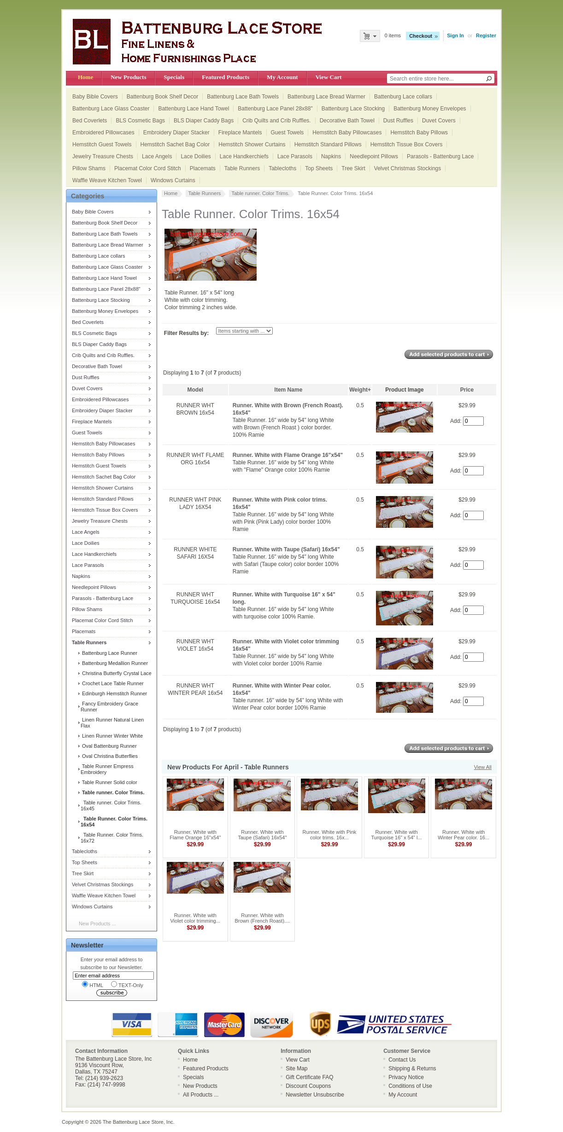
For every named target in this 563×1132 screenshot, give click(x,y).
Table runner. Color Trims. (260, 193)
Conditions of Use (410, 1086)
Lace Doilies (196, 156)
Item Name (289, 390)
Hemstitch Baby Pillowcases (346, 132)
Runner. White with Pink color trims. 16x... (330, 834)
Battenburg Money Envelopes (429, 108)
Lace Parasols (294, 156)
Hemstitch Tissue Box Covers (406, 144)
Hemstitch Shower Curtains (251, 144)
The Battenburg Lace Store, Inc (138, 1122)
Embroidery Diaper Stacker (176, 132)
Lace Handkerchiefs (244, 156)
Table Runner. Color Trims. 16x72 (112, 837)
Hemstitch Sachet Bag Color (175, 144)
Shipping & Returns (412, 1068)
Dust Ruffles (398, 120)
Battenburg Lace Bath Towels (243, 96)
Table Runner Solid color (109, 782)
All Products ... (200, 1095)
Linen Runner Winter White (112, 736)
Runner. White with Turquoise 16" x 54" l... (396, 834)
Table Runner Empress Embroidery (107, 769)
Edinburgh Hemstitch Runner (114, 693)
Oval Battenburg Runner (109, 746)
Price (467, 390)
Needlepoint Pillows (374, 156)
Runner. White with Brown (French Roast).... (262, 918)
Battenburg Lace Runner (109, 653)
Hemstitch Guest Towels (102, 144)
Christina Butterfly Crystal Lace (116, 673)
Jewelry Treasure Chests (102, 156)
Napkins (331, 156)
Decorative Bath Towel (347, 120)
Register (486, 35)
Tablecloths (282, 168)
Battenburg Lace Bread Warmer (326, 96)
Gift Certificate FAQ (309, 1077)
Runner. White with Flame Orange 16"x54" (288, 455)
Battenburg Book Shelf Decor (162, 96)
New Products (128, 77)
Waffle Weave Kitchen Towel (107, 180)
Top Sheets (319, 168)
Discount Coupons (308, 1086)
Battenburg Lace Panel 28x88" (275, 108)
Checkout (420, 36)
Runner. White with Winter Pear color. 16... (463, 834)
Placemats (203, 168)
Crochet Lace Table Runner (112, 683)
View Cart (329, 77)
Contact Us (402, 1060)
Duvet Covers (439, 120)
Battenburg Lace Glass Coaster (110, 108)
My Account (282, 77)
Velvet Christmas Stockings (407, 168)
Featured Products (225, 77)
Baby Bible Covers (95, 96)
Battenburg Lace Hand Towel (193, 108)
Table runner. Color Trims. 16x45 (111, 805)
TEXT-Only (127, 984)
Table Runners (242, 168)
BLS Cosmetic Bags (140, 120)
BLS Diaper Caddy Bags (204, 120)
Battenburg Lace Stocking (353, 108)
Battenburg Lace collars (403, 96)
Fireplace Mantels (240, 132)
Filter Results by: (186, 333)
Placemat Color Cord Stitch (147, 168)
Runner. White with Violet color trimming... (195, 918)
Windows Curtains (173, 180)
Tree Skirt (353, 168)
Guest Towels (287, 132)
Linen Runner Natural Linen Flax (112, 722)
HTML (92, 984)
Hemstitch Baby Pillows (419, 132)
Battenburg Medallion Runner (114, 663)
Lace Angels (157, 156)
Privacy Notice (406, 1077)
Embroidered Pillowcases (103, 132)
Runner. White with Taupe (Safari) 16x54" (286, 549)
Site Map (296, 1068)
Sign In (455, 35)
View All (483, 767)
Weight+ (360, 390)
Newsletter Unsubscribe (315, 1095)
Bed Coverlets (89, 120)
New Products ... (97, 923)
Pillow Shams (89, 168)
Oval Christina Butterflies (109, 756)
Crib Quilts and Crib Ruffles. (276, 120)
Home (85, 77)
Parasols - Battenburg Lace (440, 156)
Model (196, 390)
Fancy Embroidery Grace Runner (109, 706)
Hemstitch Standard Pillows (328, 144)
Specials (174, 77)
